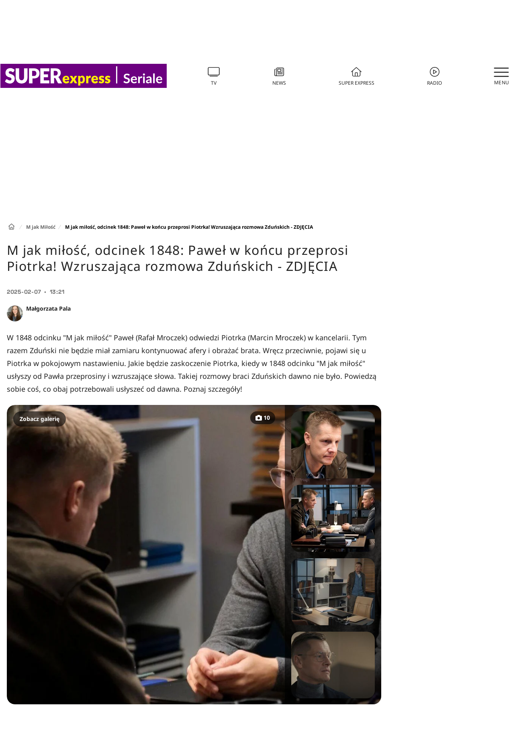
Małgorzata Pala (48, 308)
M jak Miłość (40, 227)
